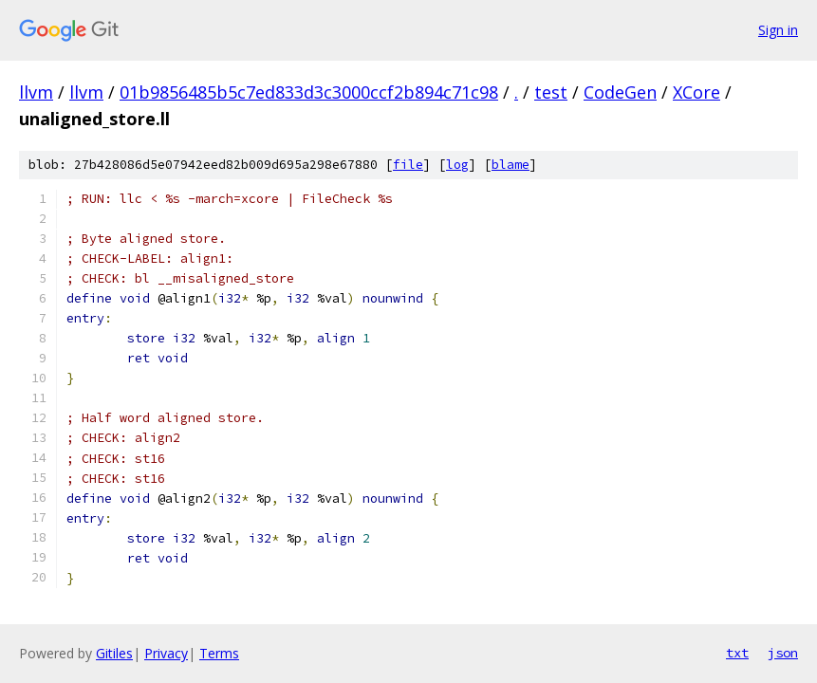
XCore (696, 92)
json (783, 652)
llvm (36, 92)
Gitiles (114, 653)
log (457, 165)
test (550, 92)
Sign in (778, 30)
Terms (219, 653)
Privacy (166, 653)
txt (737, 652)
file (408, 165)
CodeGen (620, 92)
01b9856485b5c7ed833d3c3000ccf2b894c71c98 (309, 92)
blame (510, 165)
